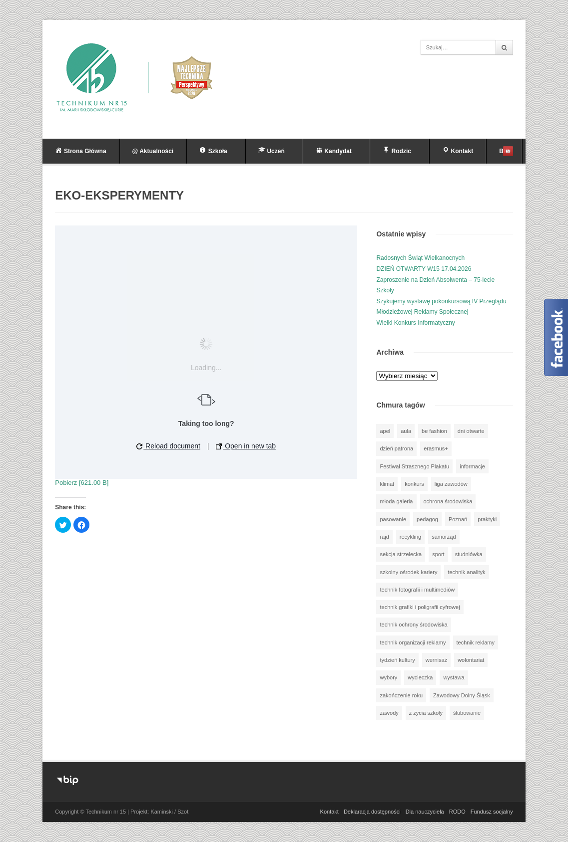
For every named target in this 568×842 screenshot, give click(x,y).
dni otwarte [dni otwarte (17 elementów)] (471, 431)
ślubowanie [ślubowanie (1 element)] (467, 713)
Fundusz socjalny (492, 812)
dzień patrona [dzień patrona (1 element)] (396, 448)
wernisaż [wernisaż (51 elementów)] (436, 660)
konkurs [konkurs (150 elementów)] (414, 484)
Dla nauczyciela (425, 812)
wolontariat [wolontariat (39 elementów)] (471, 660)
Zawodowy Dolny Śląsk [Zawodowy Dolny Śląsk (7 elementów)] (461, 695)
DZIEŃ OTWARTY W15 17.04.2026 (423, 268)
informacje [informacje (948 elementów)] (472, 466)
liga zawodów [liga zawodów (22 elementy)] (451, 484)
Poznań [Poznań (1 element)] (458, 519)
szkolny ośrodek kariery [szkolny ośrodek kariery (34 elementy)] (408, 572)
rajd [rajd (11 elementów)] (384, 537)
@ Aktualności (153, 151)
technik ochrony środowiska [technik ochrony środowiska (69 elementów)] (413, 625)
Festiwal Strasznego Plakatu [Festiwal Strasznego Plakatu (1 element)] (414, 466)
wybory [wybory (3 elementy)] (388, 677)
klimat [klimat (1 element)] (387, 484)
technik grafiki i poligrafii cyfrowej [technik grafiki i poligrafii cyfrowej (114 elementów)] (420, 607)
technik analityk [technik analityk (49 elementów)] (466, 572)
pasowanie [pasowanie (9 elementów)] (393, 519)
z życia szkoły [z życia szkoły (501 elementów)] (426, 713)
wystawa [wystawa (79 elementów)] (453, 677)
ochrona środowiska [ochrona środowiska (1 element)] (448, 501)
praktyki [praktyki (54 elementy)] (487, 519)
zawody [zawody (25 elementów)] (389, 713)
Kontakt (329, 812)
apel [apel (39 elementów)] (385, 431)
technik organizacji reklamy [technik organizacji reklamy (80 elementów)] (413, 642)
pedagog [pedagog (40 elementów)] (427, 519)
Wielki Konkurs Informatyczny (415, 322)
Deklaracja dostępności (372, 812)
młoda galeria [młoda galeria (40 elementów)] (396, 501)
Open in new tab (246, 446)
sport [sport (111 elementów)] (438, 554)
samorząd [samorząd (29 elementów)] (444, 537)
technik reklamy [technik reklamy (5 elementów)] (476, 642)
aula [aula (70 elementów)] (406, 431)
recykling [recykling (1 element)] (410, 537)
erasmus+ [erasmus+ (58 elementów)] (436, 448)
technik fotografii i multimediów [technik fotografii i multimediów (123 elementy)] (417, 590)
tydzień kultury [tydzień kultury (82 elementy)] (397, 660)
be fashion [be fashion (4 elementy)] (434, 431)
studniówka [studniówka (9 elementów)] (469, 554)
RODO (457, 812)
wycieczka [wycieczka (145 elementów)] (420, 677)
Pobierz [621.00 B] (81, 482)
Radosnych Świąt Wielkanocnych (420, 257)
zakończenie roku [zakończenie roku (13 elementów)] (401, 695)
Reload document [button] (168, 446)
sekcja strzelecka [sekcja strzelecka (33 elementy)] (401, 554)
